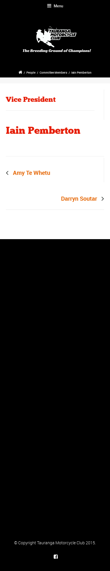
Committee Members (53, 72)
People (30, 72)
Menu (55, 6)
